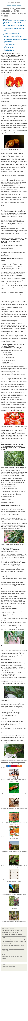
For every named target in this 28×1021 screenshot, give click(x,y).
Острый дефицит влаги (9, 44)
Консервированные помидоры (14, 762)
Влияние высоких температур (11, 33)
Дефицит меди (7, 49)
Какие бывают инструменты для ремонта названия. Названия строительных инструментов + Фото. (14, 936)
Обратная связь (4, 969)
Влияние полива (8, 31)
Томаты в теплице (22, 762)
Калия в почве (20, 763)
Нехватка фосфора (9, 47)
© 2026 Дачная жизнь (5, 964)
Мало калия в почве (9, 50)
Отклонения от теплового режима (12, 42)
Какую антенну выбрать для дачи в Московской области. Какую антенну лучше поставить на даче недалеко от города (14, 941)
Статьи (19, 5)
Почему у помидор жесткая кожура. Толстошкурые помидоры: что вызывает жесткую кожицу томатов (15, 25)
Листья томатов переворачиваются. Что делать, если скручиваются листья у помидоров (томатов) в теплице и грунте (15, 40)
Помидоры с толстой (23, 760)
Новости (14, 5)
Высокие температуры (4, 762)
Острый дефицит (15, 763)
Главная (9, 5)
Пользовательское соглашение (10, 966)
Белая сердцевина (7, 760)
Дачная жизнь (14, 2)
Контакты (3, 966)
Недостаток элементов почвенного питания (14, 46)
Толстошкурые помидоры (15, 760)
